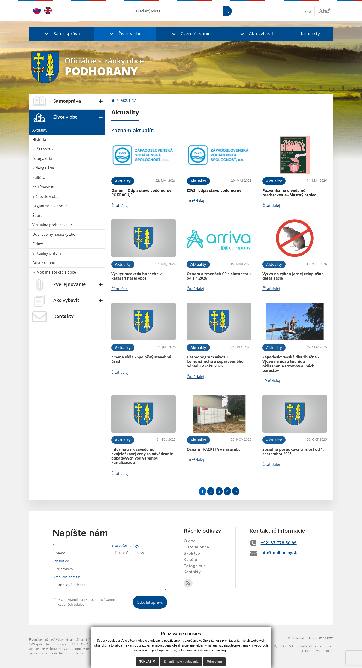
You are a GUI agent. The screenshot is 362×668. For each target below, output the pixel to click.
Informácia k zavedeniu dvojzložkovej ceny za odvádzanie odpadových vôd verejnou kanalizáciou (142, 456)
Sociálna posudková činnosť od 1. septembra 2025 (293, 451)
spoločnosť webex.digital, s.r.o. (49, 653)
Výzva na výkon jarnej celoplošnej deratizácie (293, 276)
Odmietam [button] (214, 661)
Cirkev (37, 243)
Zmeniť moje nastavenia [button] (181, 661)
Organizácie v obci (49, 205)
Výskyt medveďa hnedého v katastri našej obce (136, 276)
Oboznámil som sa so (86, 602)
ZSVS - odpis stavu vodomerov (214, 190)
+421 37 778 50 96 (279, 543)
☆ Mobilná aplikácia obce (54, 272)
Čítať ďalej (120, 205)
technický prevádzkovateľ (89, 653)
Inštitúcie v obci (47, 196)
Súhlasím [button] (147, 661)
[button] (61, 34)
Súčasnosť (43, 149)
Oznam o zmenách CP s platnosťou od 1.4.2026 (219, 276)
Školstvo (192, 553)
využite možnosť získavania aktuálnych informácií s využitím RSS (74, 640)
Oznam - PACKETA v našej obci (214, 449)
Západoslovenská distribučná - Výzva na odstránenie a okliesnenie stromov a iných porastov (290, 364)
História (39, 139)
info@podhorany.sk (279, 553)
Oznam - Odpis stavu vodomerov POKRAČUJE (141, 192)
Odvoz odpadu (45, 262)
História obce (196, 547)
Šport (37, 215)
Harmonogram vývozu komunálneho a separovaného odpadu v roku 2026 (215, 361)
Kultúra (38, 177)
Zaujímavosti (43, 187)
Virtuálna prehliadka (50, 224)
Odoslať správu (150, 602)
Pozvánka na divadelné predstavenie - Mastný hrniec (289, 192)
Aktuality (39, 130)
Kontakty (310, 33)
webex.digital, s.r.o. (59, 649)
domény (79, 649)
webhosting (37, 649)
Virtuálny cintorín (47, 253)
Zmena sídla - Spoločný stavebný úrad (141, 359)
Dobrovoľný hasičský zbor (54, 234)
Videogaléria (43, 168)
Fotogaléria (42, 158)
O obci (190, 541)
